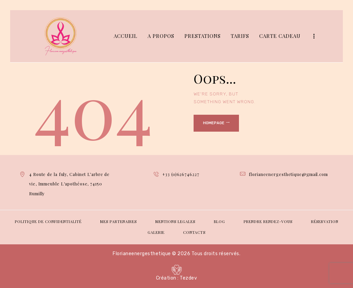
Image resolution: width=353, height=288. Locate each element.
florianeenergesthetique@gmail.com (288, 174)
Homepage (213, 123)
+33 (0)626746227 (180, 174)
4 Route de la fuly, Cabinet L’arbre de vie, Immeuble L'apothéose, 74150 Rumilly (71, 183)
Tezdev (188, 278)
